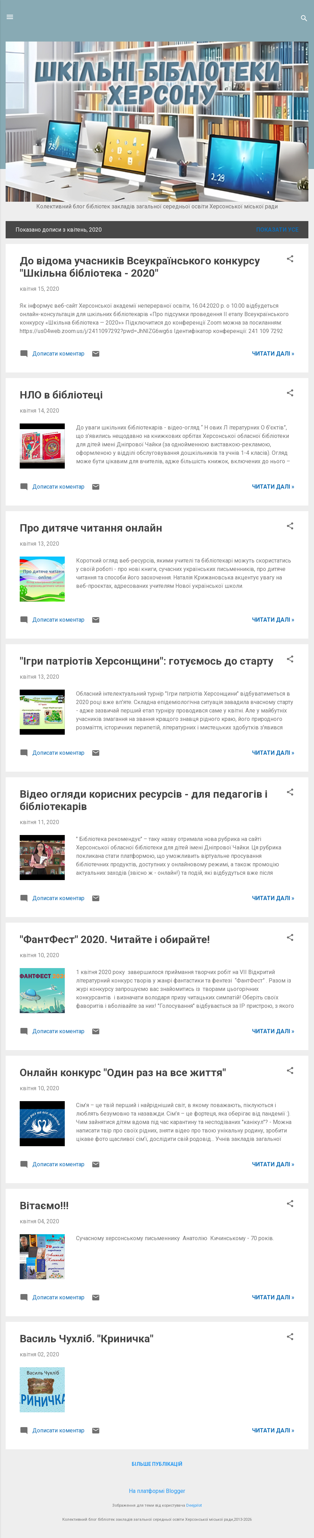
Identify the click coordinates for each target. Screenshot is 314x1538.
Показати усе (277, 229)
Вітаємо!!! (44, 1205)
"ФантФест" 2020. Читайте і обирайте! (115, 939)
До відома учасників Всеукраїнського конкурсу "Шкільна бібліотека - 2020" (140, 267)
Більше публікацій (157, 1464)
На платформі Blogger (157, 1491)
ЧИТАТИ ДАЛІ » (273, 353)
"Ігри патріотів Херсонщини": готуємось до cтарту (146, 661)
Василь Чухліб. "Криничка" (86, 1338)
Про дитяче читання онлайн (91, 528)
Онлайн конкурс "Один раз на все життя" (123, 1072)
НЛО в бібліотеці (61, 395)
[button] (290, 259)
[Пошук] (304, 19)
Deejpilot (194, 1505)
